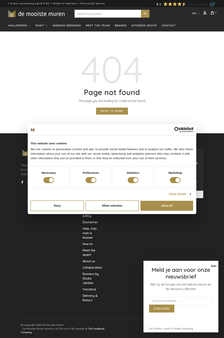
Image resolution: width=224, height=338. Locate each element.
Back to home (112, 111)
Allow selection (112, 205)
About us (89, 261)
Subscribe (162, 308)
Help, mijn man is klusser (90, 233)
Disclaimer (90, 222)
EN (194, 13)
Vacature (89, 289)
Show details (177, 194)
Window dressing (67, 25)
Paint (40, 25)
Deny (57, 205)
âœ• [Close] (213, 266)
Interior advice (144, 25)
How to (88, 244)
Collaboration (92, 267)
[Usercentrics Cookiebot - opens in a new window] (177, 129)
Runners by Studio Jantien (91, 278)
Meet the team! (98, 25)
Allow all (166, 205)
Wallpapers (17, 25)
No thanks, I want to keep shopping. (171, 328)
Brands (121, 25)
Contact (169, 25)
